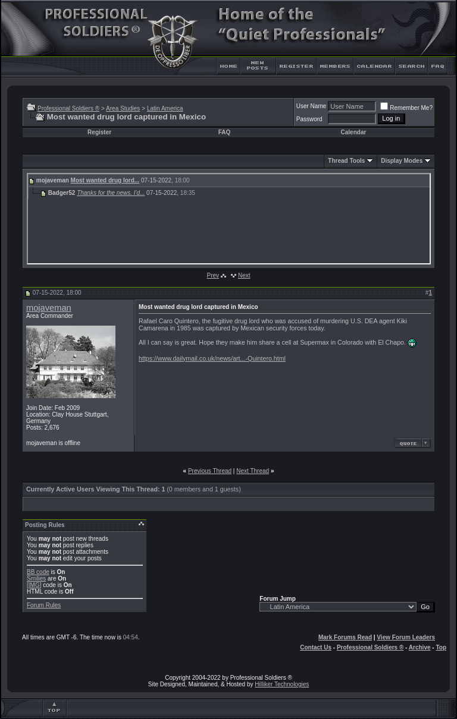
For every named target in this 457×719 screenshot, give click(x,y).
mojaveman (48, 308)
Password (309, 119)
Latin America (165, 108)
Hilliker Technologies (282, 684)
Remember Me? (406, 108)
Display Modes (401, 160)
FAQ (224, 132)
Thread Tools (346, 160)
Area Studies (123, 108)
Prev (212, 275)
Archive (420, 647)
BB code (38, 572)
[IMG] (34, 585)
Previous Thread (209, 471)
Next (244, 275)
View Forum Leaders (406, 637)
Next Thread (252, 471)
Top (441, 647)
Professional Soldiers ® (68, 108)
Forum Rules (44, 605)
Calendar (354, 132)
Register (99, 132)
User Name (311, 106)
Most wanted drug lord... (105, 180)
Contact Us (315, 647)
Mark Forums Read (345, 637)
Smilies (36, 578)
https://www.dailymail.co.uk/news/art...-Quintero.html (212, 358)
